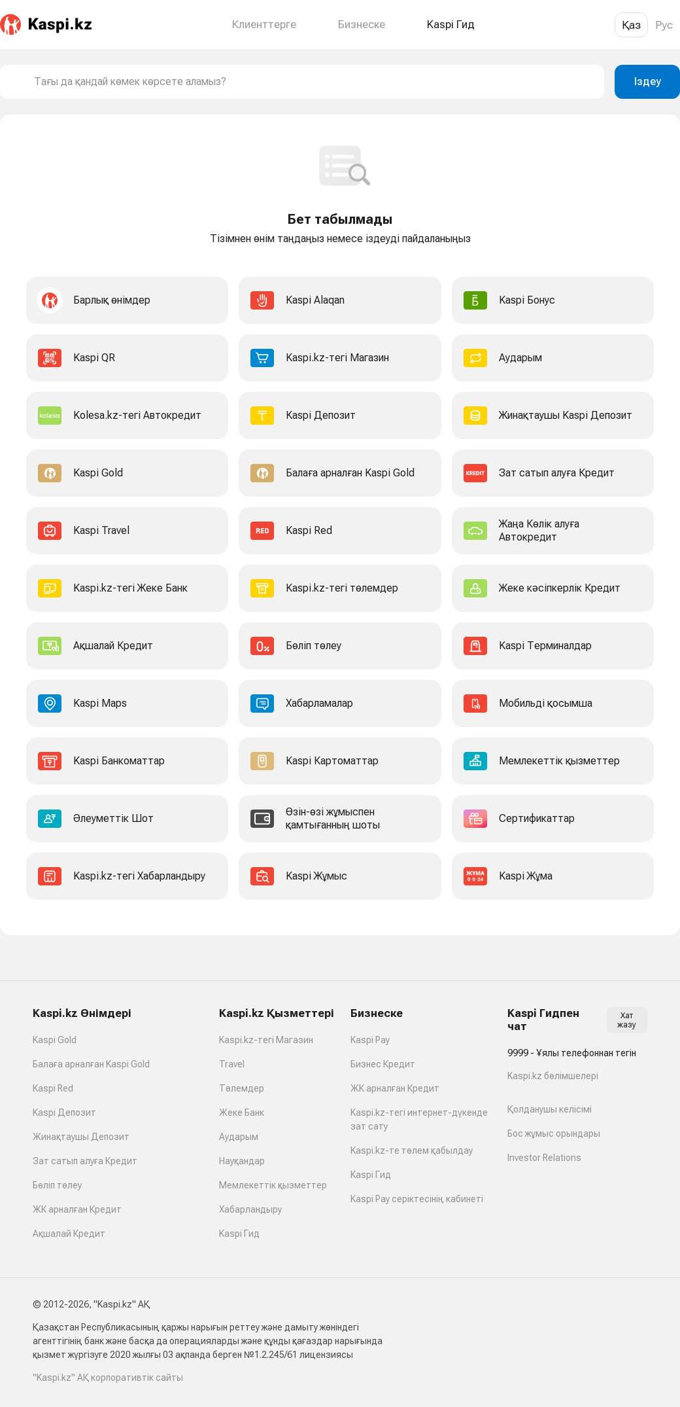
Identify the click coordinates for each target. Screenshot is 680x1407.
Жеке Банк (241, 1112)
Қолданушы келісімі (549, 1109)
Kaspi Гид (239, 1233)
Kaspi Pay (370, 1040)
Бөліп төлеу (57, 1185)
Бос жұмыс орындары (553, 1133)
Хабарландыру (250, 1209)
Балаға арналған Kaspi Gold (91, 1064)
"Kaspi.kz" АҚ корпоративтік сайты (108, 1377)
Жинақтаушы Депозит (81, 1136)
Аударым (238, 1136)
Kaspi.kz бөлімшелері (552, 1076)
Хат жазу (626, 1020)
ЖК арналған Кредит (77, 1209)
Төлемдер (241, 1088)
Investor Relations (544, 1157)
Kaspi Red (53, 1088)
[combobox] (314, 81)
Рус (664, 24)
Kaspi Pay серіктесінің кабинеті (416, 1199)
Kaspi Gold (54, 1040)
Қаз (631, 24)
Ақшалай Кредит (69, 1233)
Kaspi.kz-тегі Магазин (266, 1040)
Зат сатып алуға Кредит (85, 1161)
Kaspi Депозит (64, 1112)
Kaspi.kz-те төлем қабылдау (411, 1150)
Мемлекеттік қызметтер (273, 1185)
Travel (232, 1064)
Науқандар (242, 1161)
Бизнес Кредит (382, 1064)
